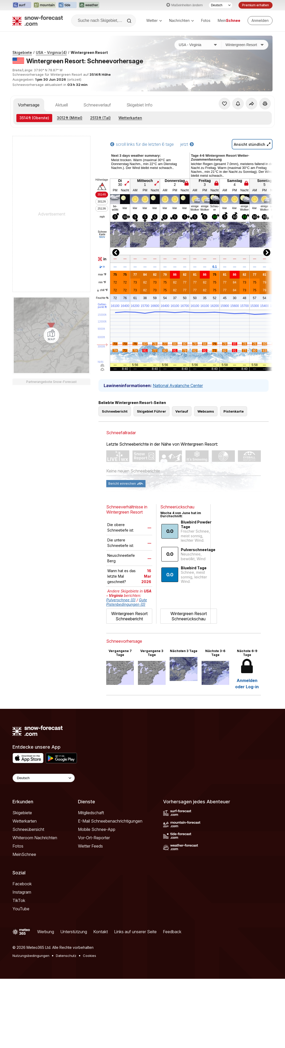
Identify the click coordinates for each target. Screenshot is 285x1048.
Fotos (205, 20)
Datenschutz (66, 956)
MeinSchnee (24, 854)
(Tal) (100, 118)
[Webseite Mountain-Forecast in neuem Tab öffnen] (44, 5)
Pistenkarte (233, 411)
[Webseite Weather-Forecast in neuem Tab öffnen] (89, 5)
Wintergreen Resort (89, 52)
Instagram (21, 892)
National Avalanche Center (178, 385)
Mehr (102, 237)
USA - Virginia (51, 52)
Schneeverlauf (97, 105)
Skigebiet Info (140, 105)
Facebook (22, 883)
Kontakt (100, 931)
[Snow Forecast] (37, 20)
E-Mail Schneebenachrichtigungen (110, 821)
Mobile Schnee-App (96, 829)
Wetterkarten (130, 118)
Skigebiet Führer (151, 411)
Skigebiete (22, 52)
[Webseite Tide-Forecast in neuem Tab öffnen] (67, 5)
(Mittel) (69, 118)
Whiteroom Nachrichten (34, 837)
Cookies (89, 956)
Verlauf (181, 411)
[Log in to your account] (260, 20)
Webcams (205, 411)
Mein (229, 20)
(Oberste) (34, 118)
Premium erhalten (255, 5)
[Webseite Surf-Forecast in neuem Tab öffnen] (21, 5)
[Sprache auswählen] (220, 5)
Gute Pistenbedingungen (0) (126, 602)
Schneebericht (115, 411)
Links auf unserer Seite (135, 931)
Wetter (154, 20)
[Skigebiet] (244, 44)
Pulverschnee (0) (121, 600)
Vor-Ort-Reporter (94, 837)
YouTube (20, 908)
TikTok (18, 900)
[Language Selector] (43, 778)
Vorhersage (28, 105)
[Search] (130, 21)
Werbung (45, 931)
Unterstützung (73, 931)
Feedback (172, 931)
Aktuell (61, 105)
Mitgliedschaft (91, 812)
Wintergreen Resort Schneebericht (129, 616)
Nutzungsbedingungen (30, 956)
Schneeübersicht (28, 829)
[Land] (198, 44)
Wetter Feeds (90, 846)
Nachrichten (181, 20)
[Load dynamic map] (51, 335)
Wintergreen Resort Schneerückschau (188, 616)
